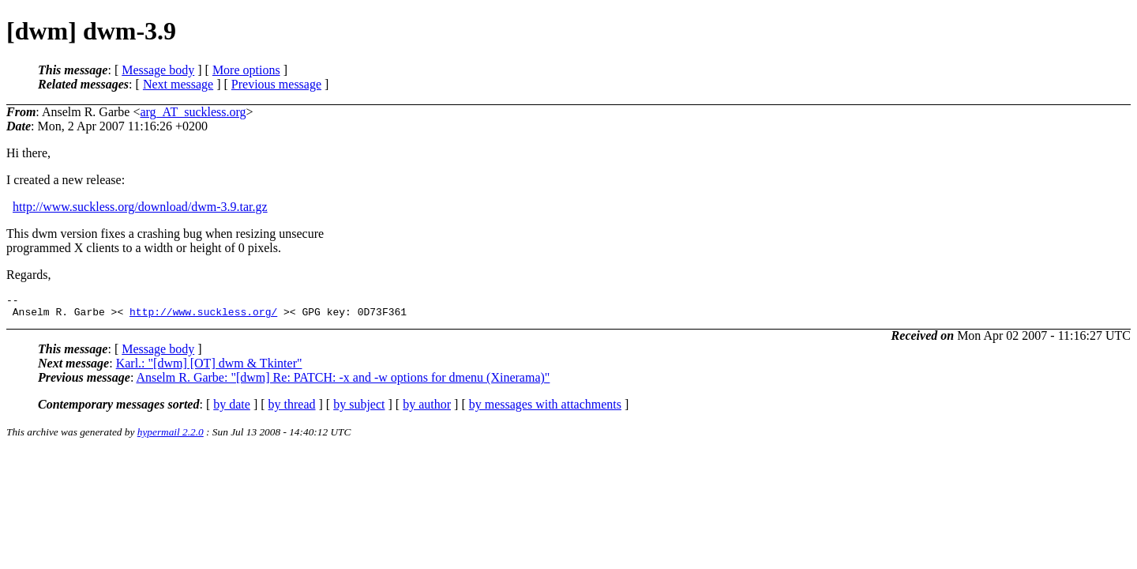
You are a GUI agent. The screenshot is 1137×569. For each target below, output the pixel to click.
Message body (158, 70)
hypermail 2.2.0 (170, 437)
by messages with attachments (545, 409)
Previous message (276, 84)
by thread (292, 409)
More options (246, 70)
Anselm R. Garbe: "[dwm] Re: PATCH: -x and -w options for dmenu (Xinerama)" (343, 382)
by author (427, 409)
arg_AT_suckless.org (193, 112)
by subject (359, 409)
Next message (178, 84)
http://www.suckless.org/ (203, 316)
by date (231, 409)
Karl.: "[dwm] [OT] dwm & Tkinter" (209, 368)
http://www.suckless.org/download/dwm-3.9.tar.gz (140, 206)
